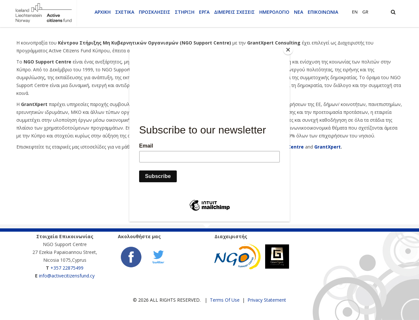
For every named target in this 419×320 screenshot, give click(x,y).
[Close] (288, 50)
